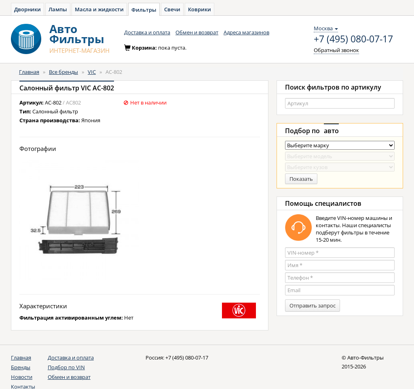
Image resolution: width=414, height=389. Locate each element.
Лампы (58, 9)
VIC (92, 71)
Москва (326, 28)
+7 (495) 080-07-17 (353, 39)
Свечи (172, 9)
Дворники (27, 9)
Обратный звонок (336, 50)
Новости (21, 377)
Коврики (199, 9)
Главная (29, 71)
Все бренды (63, 71)
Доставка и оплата (147, 32)
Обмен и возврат (196, 32)
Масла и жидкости (99, 9)
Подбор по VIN (66, 367)
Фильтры (143, 9)
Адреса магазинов (246, 32)
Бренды (20, 367)
